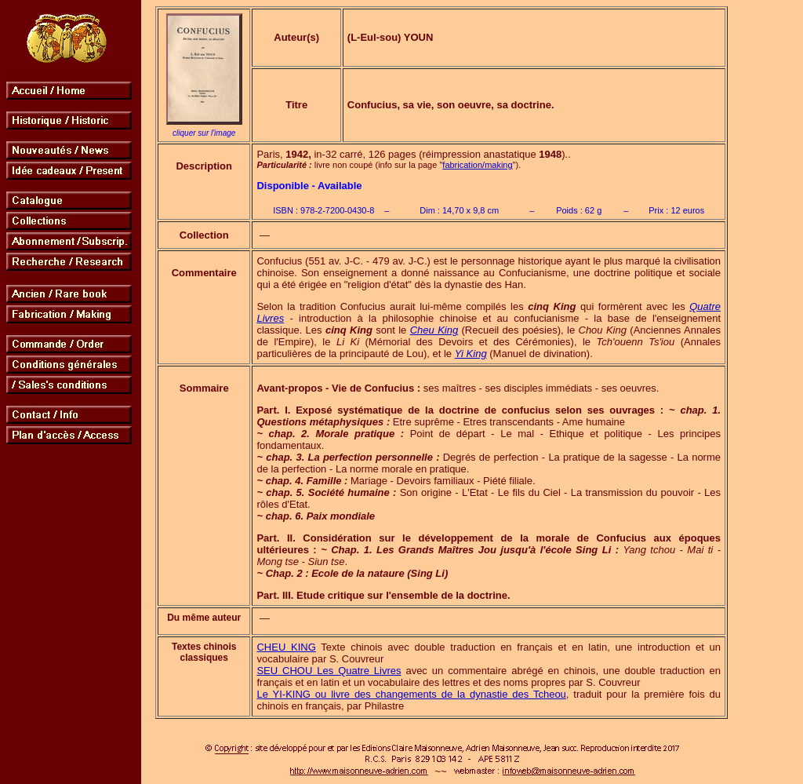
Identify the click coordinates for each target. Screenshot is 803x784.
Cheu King (434, 330)
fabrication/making (477, 165)
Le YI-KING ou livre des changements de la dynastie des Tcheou (410, 694)
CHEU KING (285, 647)
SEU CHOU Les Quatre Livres (328, 670)
